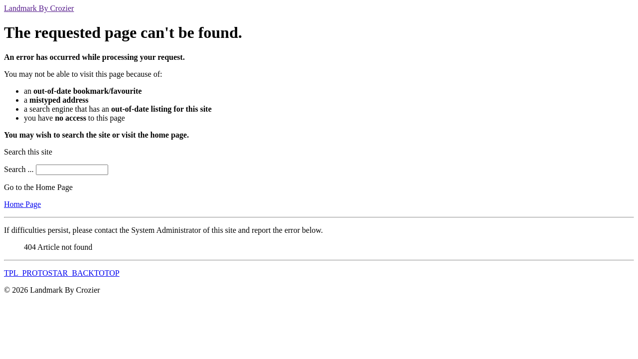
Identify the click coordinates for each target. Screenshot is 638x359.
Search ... (19, 169)
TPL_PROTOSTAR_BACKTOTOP (62, 273)
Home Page (22, 204)
